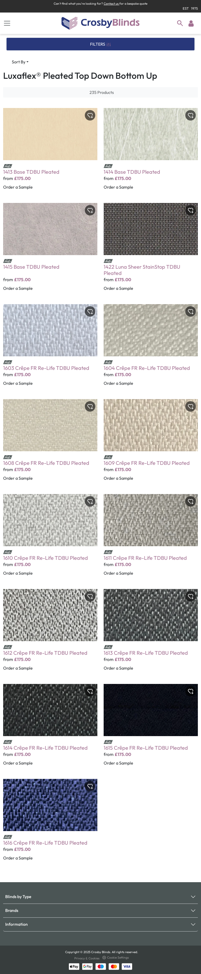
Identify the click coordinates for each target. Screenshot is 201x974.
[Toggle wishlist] (90, 115)
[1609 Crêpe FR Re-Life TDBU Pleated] (151, 443)
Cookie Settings (115, 957)
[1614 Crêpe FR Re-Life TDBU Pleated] (50, 728)
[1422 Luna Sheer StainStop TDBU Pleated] (151, 250)
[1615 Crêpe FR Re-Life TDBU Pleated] (151, 728)
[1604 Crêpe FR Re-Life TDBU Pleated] (151, 348)
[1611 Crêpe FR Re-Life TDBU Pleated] (151, 538)
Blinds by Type (18, 896)
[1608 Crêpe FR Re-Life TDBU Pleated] (50, 443)
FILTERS (100, 44)
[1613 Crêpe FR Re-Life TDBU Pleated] (151, 633)
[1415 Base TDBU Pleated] (50, 250)
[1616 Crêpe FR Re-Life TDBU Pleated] (50, 823)
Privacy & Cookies (87, 958)
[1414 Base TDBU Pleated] (151, 152)
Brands (11, 910)
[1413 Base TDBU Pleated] (50, 152)
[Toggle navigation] (7, 23)
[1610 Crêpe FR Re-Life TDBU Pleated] (50, 538)
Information (16, 924)
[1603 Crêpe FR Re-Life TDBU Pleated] (50, 348)
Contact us (111, 3)
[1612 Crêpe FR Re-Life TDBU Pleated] (50, 633)
